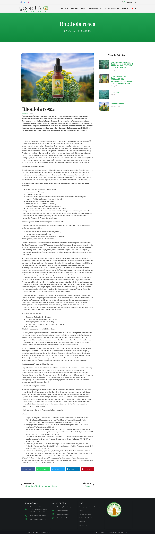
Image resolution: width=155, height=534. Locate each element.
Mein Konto (131, 2)
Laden (83, 8)
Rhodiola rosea (117, 103)
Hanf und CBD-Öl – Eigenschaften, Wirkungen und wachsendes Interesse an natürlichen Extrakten (122, 80)
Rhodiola (25, 114)
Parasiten (115, 92)
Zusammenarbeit (95, 8)
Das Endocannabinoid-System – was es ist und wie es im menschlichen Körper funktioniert (122, 65)
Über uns (74, 8)
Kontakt (125, 8)
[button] (28, 469)
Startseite (64, 8)
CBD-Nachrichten (112, 8)
